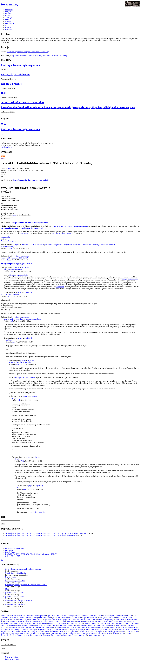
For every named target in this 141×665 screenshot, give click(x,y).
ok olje (17, 462)
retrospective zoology (95, 634)
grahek (3, 623)
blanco (14, 623)
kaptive (96, 638)
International (9, 23)
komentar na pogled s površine (19, 366)
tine (122, 634)
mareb (18, 629)
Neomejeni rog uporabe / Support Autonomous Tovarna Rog (28, 52)
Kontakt (8, 27)
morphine (17, 632)
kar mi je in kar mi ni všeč (10, 298)
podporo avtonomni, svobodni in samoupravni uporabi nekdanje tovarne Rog (40, 55)
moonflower (72, 638)
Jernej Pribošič (128, 621)
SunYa (122, 636)
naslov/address (7, 147)
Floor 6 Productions (8, 629)
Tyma (58, 627)
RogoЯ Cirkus (10, 555)
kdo (11, 627)
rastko (37, 629)
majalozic (119, 627)
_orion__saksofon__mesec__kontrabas (22, 102)
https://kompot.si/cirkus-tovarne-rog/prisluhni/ (30, 180)
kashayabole (54, 634)
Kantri (22, 621)
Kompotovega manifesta (18, 278)
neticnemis (35, 619)
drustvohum (121, 619)
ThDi (9, 169)
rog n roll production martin (80, 631)
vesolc (128, 636)
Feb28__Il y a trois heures (15, 74)
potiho (83, 623)
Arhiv (7, 25)
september (94, 621)
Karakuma (111, 621)
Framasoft (60, 290)
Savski (49, 632)
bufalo (72, 632)
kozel (105, 619)
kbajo (112, 623)
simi (49, 621)
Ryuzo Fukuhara (71, 634)
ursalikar (117, 634)
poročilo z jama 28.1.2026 (14, 600)
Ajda (48, 619)
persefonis (40, 634)
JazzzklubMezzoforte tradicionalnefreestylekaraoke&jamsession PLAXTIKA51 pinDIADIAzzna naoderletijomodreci (46, 536)
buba (102, 629)
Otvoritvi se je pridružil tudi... (15, 576)
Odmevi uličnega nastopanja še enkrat (18, 604)
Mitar (91, 638)
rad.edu (114, 632)
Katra (25, 638)
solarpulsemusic (10, 625)
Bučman (28, 621)
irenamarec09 (37, 625)
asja (63, 632)
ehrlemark (49, 631)
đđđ (78, 629)
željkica (119, 621)
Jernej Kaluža (71, 625)
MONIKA (32, 623)
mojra (123, 629)
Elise (35, 636)
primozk (31, 629)
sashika (23, 634)
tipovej (35, 621)
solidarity (99, 636)
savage (106, 623)
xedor (108, 629)
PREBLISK (9, 553)
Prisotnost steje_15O (103, 625)
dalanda (115, 636)
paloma (24, 632)
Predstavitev (87, 248)
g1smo (120, 625)
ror (67, 632)
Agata (106, 631)
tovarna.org (24, 237)
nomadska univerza (19, 636)
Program (8, 12)
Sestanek (112, 248)
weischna (4, 632)
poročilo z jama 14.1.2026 (14, 596)
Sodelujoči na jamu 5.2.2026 (15, 584)
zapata (79, 625)
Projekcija (96, 248)
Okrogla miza (57, 248)
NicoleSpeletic (105, 632)
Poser (62, 634)
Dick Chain (41, 632)
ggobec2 (94, 631)
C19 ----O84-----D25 (12, 559)
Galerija (8, 21)
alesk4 (109, 636)
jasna (9, 623)
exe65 (123, 623)
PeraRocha (6, 619)
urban (114, 625)
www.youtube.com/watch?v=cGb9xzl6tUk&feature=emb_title (24, 231)
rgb (8, 299)
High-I (103, 621)
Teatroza (41, 636)
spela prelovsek (13, 634)
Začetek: (4, 171)
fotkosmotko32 (24, 619)
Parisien (81, 638)
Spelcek (28, 625)
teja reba (4, 634)
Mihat (100, 623)
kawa (47, 636)
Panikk (40, 623)
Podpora (8, 14)
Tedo (125, 625)
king (71, 627)
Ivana (117, 629)
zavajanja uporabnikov (130, 282)
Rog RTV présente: (11, 83)
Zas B (117, 623)
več (2, 114)
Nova (83, 636)
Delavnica (40, 248)
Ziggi (82, 632)
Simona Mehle (62, 621)
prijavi (17, 248)
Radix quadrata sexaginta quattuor (20, 65)
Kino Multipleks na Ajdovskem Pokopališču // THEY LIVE (26, 588)
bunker (112, 631)
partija (29, 636)
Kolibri (3, 631)
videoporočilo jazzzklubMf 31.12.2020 (14, 261)
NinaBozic (127, 632)
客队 (3, 124)
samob (24, 629)
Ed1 (112, 629)
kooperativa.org (56, 636)
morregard (71, 619)
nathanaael (20, 625)
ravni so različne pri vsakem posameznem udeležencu (22, 322)
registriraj (25, 248)
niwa (120, 632)
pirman (56, 638)
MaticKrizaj (14, 621)
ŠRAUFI (123, 631)
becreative (71, 629)
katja (56, 631)
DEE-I (129, 619)
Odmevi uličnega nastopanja (15, 608)
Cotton (9, 252)
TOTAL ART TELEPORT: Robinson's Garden (70, 229)
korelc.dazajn (18, 627)
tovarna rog (9, 4)
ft (104, 636)
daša (110, 634)
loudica (20, 623)
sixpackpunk (90, 636)
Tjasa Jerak (95, 632)
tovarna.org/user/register (62, 237)
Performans (68, 248)
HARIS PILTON (75, 621)
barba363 (93, 619)
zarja (73, 623)
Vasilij (64, 619)
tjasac (78, 619)
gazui (54, 621)
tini (10, 636)
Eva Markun (57, 623)
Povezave (8, 29)
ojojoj (14, 401)
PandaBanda (132, 631)
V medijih (8, 17)
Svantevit (14, 619)
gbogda (54, 629)
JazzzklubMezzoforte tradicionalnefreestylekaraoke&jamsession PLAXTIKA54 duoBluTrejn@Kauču (41, 538)
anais (90, 629)
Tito (136, 634)
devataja (27, 627)
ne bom (9, 343)
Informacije (9, 10)
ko (18, 491)
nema (11, 632)
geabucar (4, 636)
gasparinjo (66, 623)
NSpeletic (85, 621)
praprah (43, 619)
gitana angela (64, 631)
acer (78, 623)
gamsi (99, 619)
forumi (7, 19)
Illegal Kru (112, 619)
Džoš (128, 623)
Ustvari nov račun (11, 660)
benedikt (134, 623)
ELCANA (42, 621)
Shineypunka (74, 636)
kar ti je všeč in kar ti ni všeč (25, 381)
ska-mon (51, 627)
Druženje (48, 248)
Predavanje (77, 248)
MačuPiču (64, 627)
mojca (100, 631)
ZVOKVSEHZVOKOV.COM (54, 625)
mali (77, 632)
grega (47, 634)
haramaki (85, 619)
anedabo (66, 636)
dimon (19, 638)
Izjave (7, 15)
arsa (132, 634)
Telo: (2, 176)
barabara (64, 638)
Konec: (26, 171)
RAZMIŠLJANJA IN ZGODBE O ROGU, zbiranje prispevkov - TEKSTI (31, 557)
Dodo (87, 632)
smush (9, 631)
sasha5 (89, 623)
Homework (57, 632)
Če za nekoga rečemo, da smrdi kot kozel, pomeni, (23, 572)
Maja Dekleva (42, 627)
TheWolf (87, 627)
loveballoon (82, 634)
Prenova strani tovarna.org (14, 551)
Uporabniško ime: (7, 648)
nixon (95, 623)
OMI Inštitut (78, 627)
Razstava (104, 248)
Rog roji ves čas (11, 580)
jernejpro (135, 627)
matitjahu (135, 632)
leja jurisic (47, 623)
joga (26, 623)
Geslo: (3, 652)
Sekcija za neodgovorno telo (43, 638)
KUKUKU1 (56, 619)
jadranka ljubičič (39, 631)
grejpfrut (95, 627)
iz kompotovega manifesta (13, 272)
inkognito (96, 629)
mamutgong (62, 629)
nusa (117, 631)
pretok (14, 217)
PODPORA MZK (7, 250)
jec (2, 625)
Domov (3, 158)
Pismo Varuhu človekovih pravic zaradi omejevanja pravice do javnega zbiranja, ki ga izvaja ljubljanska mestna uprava (68, 107)
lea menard (31, 634)
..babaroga (32, 632)
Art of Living (45, 629)
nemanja (83, 629)
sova (106, 634)
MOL (7, 592)
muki (34, 627)
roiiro (101, 627)
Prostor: (3, 172)
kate (84, 625)
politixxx (127, 627)
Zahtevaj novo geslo (12, 662)
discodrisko (5, 638)
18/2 (3, 93)
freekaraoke (5, 240)
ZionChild (130, 629)
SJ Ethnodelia (109, 627)
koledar (33, 248)
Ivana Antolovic (18, 631)
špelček (13, 638)
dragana (28, 631)
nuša (29, 638)
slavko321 (91, 625)
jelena (127, 634)
